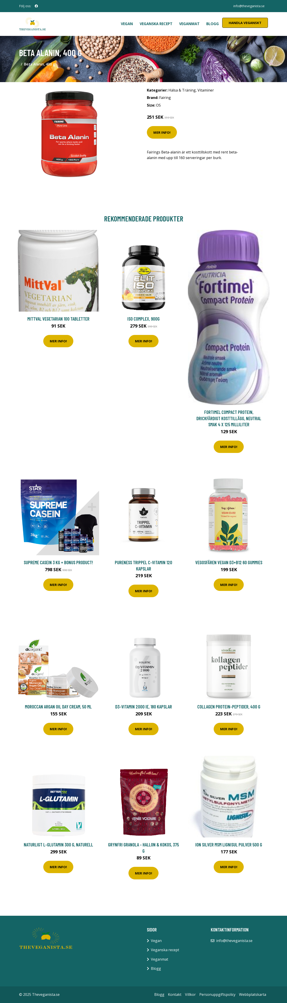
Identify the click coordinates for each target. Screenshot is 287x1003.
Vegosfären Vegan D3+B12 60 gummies (228, 562)
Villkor (190, 994)
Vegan (127, 23)
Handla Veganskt (245, 22)
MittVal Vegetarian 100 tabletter (58, 318)
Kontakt (174, 994)
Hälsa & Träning (182, 90)
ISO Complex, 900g (143, 318)
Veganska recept (156, 23)
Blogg (212, 23)
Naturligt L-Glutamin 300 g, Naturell (58, 844)
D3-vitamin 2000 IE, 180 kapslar (143, 706)
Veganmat (189, 23)
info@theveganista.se (248, 6)
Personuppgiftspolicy (217, 994)
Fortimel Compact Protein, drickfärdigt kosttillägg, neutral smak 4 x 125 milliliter (228, 418)
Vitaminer (206, 90)
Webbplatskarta (252, 994)
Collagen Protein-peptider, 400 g (228, 706)
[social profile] (36, 6)
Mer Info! (161, 132)
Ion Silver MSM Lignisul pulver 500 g (228, 844)
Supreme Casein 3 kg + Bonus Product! (58, 562)
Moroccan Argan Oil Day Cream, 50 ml (58, 706)
